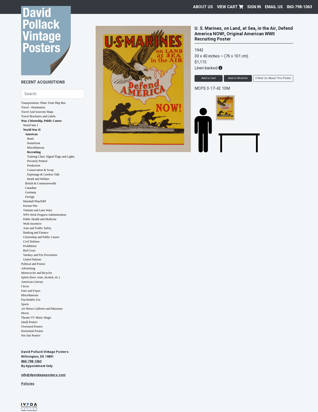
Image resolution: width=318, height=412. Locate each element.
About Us (203, 7)
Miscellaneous (35, 147)
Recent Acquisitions (43, 82)
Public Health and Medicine (39, 219)
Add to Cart (208, 78)
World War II (31, 129)
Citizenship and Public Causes (41, 237)
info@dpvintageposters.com (43, 375)
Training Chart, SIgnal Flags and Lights (51, 156)
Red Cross (29, 250)
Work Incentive (32, 223)
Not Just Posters (30, 335)
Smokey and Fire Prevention (40, 255)
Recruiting (34, 152)
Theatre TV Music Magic (36, 317)
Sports (25, 304)
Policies (27, 383)
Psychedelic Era (30, 299)
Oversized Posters (31, 326)
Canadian (30, 188)
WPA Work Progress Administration (44, 214)
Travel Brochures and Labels (38, 116)
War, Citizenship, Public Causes (41, 121)
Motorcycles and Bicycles (36, 273)
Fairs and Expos (30, 290)
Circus (25, 286)
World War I (30, 125)
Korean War (30, 205)
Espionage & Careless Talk (43, 174)
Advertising (28, 268)
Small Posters (29, 322)
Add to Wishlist (237, 78)
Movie (25, 313)
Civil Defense (31, 241)
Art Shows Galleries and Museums (42, 308)
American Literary (32, 282)
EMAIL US (274, 7)
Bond (30, 138)
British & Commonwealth (40, 183)
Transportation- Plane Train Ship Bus (43, 103)
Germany (30, 192)
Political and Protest (33, 264)
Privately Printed (37, 161)
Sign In (254, 7)
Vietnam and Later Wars (37, 210)
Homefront (33, 143)
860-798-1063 (299, 7)
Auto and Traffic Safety (37, 228)
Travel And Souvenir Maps (37, 112)
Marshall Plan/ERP (34, 201)
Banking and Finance (35, 232)
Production (33, 165)
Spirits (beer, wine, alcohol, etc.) (40, 277)
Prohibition (30, 246)
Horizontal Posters (32, 331)
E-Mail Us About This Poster (273, 78)
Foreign (29, 197)
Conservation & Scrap (40, 170)
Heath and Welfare (38, 179)
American (31, 134)
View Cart (230, 7)
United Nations (32, 259)
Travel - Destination (33, 107)
